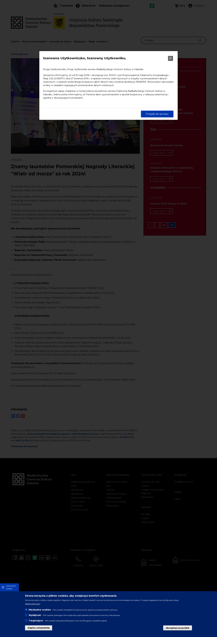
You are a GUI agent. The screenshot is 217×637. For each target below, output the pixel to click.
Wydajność (35, 615)
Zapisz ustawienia (39, 627)
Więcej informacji (32, 604)
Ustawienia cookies (11, 587)
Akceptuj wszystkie (177, 627)
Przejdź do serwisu (157, 114)
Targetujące (36, 620)
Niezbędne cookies (40, 609)
